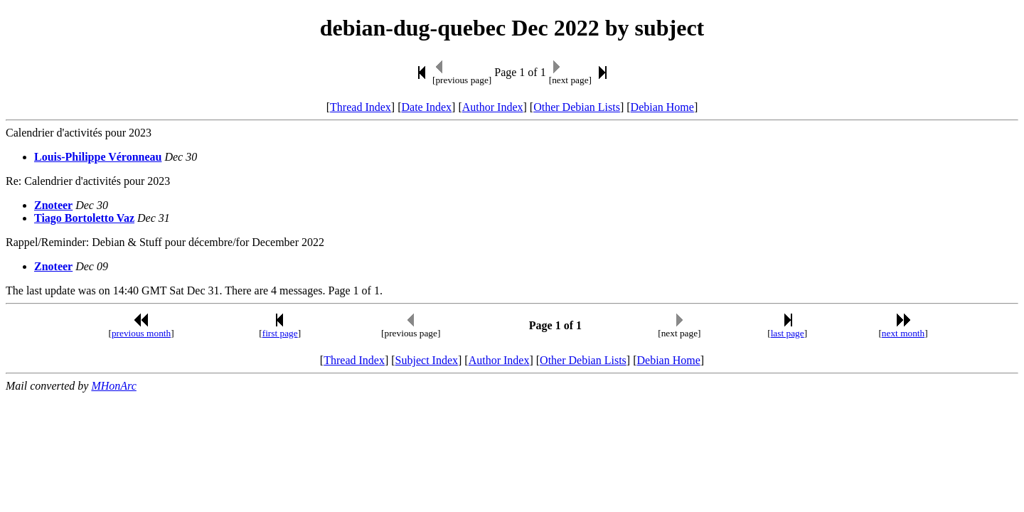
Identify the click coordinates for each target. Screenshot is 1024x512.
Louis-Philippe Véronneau (97, 157)
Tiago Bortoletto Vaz (84, 218)
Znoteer (53, 205)
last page (787, 333)
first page (280, 333)
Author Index (492, 107)
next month (903, 333)
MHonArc (113, 386)
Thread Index (360, 107)
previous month (141, 333)
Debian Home (662, 107)
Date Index (426, 107)
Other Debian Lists (576, 107)
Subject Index (426, 360)
